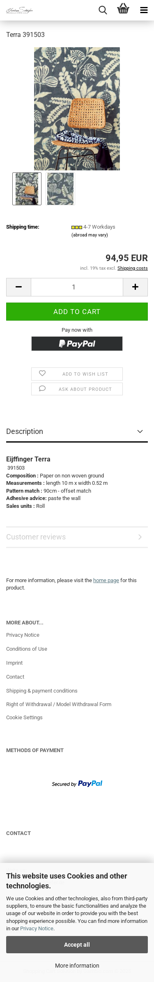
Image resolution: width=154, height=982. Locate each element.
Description (24, 431)
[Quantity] (77, 287)
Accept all (77, 944)
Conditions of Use (26, 649)
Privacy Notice (36, 928)
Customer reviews (36, 536)
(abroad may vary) (89, 235)
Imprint (14, 663)
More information (77, 965)
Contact (15, 677)
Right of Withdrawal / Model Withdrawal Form (58, 704)
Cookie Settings (24, 717)
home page (106, 580)
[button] (18, 287)
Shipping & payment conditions (42, 691)
